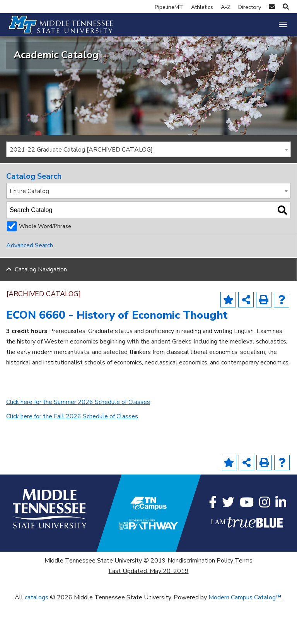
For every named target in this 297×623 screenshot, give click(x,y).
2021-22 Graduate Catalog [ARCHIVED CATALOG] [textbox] (81, 170)
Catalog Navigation (41, 289)
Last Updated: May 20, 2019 (149, 591)
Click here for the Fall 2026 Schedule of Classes (72, 436)
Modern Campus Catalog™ (245, 617)
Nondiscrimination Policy (200, 581)
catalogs (36, 617)
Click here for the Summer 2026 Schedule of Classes (78, 422)
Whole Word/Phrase (45, 246)
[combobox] (148, 169)
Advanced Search (29, 266)
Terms (244, 581)
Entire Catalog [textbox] (29, 211)
